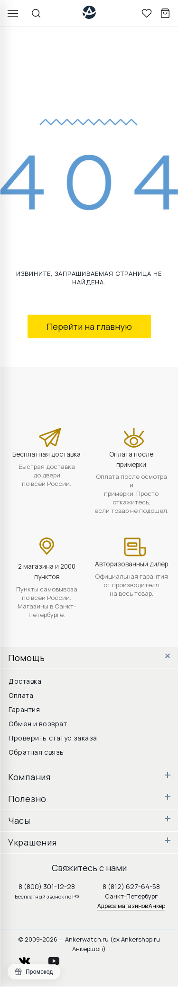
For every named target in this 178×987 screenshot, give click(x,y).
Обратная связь (36, 752)
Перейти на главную (89, 326)
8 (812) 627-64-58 (131, 886)
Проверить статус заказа (53, 737)
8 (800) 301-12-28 (47, 886)
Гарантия (24, 709)
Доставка (25, 681)
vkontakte (30, 958)
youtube (59, 958)
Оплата (21, 695)
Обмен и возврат (38, 723)
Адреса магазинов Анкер (131, 906)
